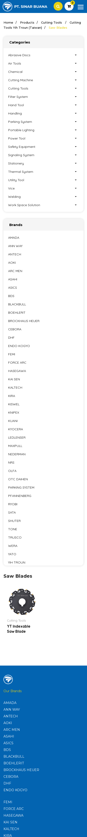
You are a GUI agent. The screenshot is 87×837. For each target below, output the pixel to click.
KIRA (11, 396)
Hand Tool (43, 105)
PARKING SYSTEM (21, 487)
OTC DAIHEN (18, 479)
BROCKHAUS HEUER (23, 321)
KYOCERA (15, 429)
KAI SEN (14, 379)
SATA (12, 512)
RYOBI (12, 504)
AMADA (13, 238)
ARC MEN (15, 271)
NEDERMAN (17, 454)
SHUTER (14, 521)
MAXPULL (15, 446)
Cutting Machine (43, 80)
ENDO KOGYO (19, 346)
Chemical (43, 72)
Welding (43, 197)
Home (8, 22)
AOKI (12, 262)
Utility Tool (43, 180)
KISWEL (13, 404)
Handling (43, 113)
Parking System (43, 122)
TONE (12, 529)
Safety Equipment (43, 147)
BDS (11, 296)
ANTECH (14, 254)
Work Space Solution (43, 205)
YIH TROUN (16, 562)
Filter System (43, 97)
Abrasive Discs (43, 55)
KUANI (13, 421)
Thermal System (43, 172)
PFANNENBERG (19, 496)
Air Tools (43, 63)
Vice (43, 188)
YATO (12, 554)
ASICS (12, 287)
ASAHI (12, 279)
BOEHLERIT (17, 312)
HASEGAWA (17, 371)
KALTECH (15, 387)
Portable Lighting (43, 130)
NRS (11, 462)
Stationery (43, 163)
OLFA (12, 471)
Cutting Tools (52, 22)
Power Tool (43, 138)
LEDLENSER (17, 437)
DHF (11, 337)
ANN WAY (15, 246)
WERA (12, 546)
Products (27, 22)
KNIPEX (13, 412)
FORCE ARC (17, 362)
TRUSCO (15, 537)
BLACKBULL (17, 304)
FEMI (11, 354)
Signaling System (43, 155)
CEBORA (14, 329)
